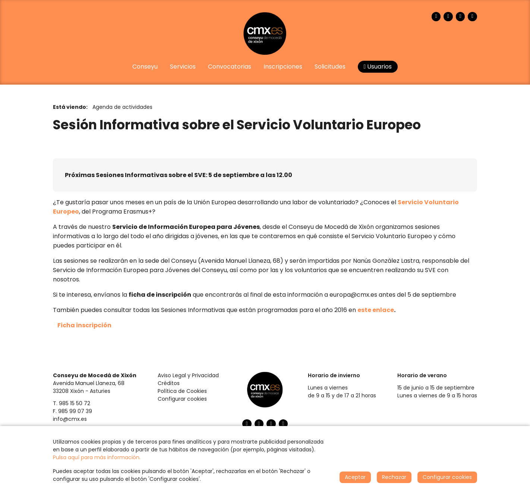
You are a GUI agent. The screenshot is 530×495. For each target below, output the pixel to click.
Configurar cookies (182, 399)
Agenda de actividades (122, 107)
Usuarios (378, 66)
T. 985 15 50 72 (71, 403)
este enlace (375, 310)
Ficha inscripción (84, 325)
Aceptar (355, 477)
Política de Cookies (182, 391)
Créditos (169, 383)
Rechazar (394, 477)
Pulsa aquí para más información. (97, 457)
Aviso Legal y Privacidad (188, 375)
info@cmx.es (70, 419)
